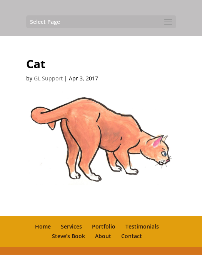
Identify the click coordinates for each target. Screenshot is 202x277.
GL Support (48, 78)
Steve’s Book (68, 236)
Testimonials (142, 226)
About (103, 236)
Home (43, 226)
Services (71, 226)
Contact (131, 236)
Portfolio (103, 226)
